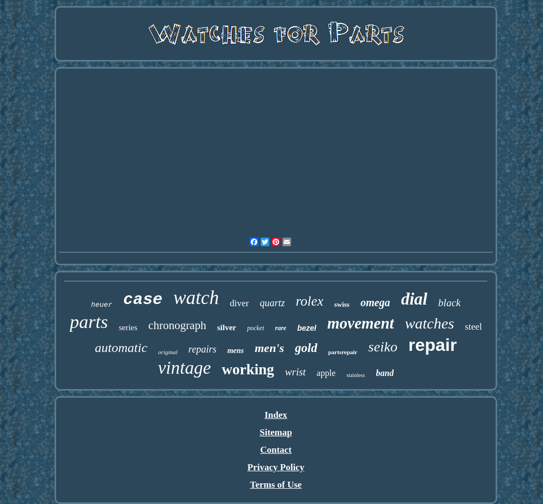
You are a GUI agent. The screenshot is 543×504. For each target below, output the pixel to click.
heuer (101, 305)
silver (226, 327)
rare (281, 328)
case (142, 299)
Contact (276, 450)
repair (432, 345)
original (167, 352)
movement (360, 323)
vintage (184, 368)
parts (89, 322)
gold (306, 348)
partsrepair (343, 352)
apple (326, 373)
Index (275, 415)
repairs (202, 349)
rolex (309, 301)
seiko (383, 347)
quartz (272, 302)
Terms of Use (276, 484)
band (385, 373)
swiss (341, 304)
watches (429, 323)
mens (235, 351)
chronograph (177, 325)
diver (239, 303)
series (128, 327)
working (248, 369)
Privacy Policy (276, 467)
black (449, 302)
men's (269, 348)
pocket (255, 328)
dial (414, 298)
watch (196, 297)
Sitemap (276, 432)
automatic (121, 348)
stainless (356, 375)
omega (375, 302)
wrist (295, 372)
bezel (306, 328)
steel (473, 326)
